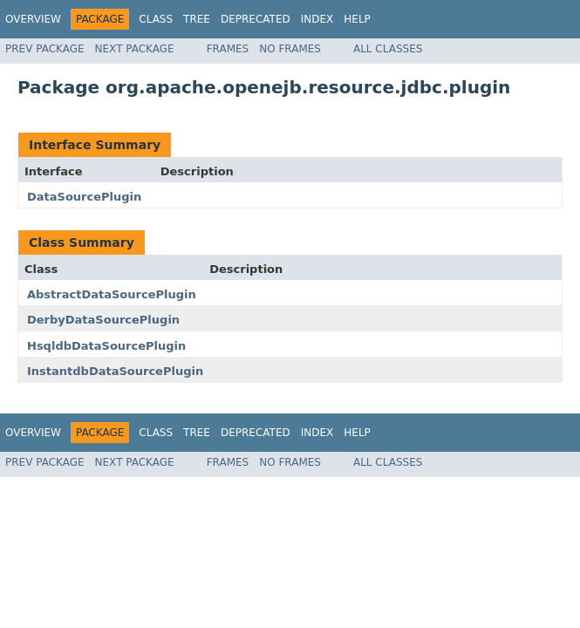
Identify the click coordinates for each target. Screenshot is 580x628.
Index (317, 19)
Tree (196, 19)
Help (357, 19)
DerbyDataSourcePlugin (103, 319)
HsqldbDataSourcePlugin (106, 345)
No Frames (290, 49)
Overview (33, 19)
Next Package (134, 49)
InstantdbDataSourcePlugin (115, 371)
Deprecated (255, 19)
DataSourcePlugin (84, 196)
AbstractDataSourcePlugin (111, 294)
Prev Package (45, 49)
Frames (228, 49)
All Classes (387, 49)
